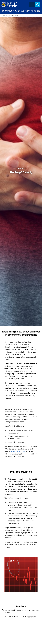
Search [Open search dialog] (37, 4)
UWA (3, 15)
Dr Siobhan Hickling (18, 451)
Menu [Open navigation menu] (32, 4)
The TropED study (13, 15)
